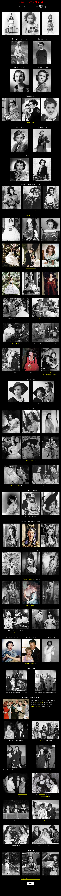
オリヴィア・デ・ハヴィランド (50, 374)
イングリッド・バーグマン (43, 769)
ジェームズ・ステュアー (22, 769)
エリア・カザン (13, 632)
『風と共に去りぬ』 (28, 215)
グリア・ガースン (39, 702)
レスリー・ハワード (49, 372)
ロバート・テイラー (30, 460)
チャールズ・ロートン (31, 210)
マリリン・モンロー (21, 820)
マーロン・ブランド (30, 605)
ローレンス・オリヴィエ (30, 122)
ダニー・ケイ (42, 794)
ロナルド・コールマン (36, 706)
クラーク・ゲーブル (30, 268)
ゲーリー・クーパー (39, 740)
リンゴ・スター (45, 820)
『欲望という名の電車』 (29, 579)
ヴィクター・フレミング (44, 318)
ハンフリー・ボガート (22, 794)
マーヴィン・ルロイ (14, 485)
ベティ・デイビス (45, 796)
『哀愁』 (28, 408)
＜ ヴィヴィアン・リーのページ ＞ (30, 879)
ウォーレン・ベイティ (30, 663)
